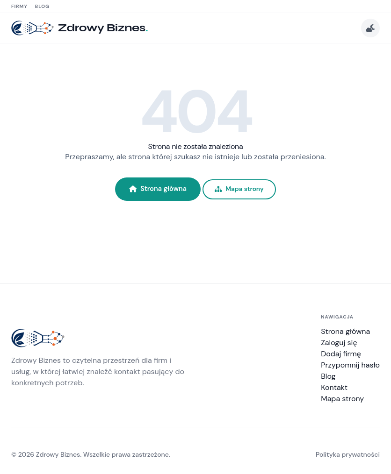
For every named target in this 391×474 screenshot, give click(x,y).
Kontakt (334, 387)
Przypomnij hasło (350, 365)
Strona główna (158, 188)
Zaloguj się (339, 342)
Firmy (19, 6)
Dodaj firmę (341, 354)
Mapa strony (239, 189)
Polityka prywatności (348, 454)
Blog (42, 6)
